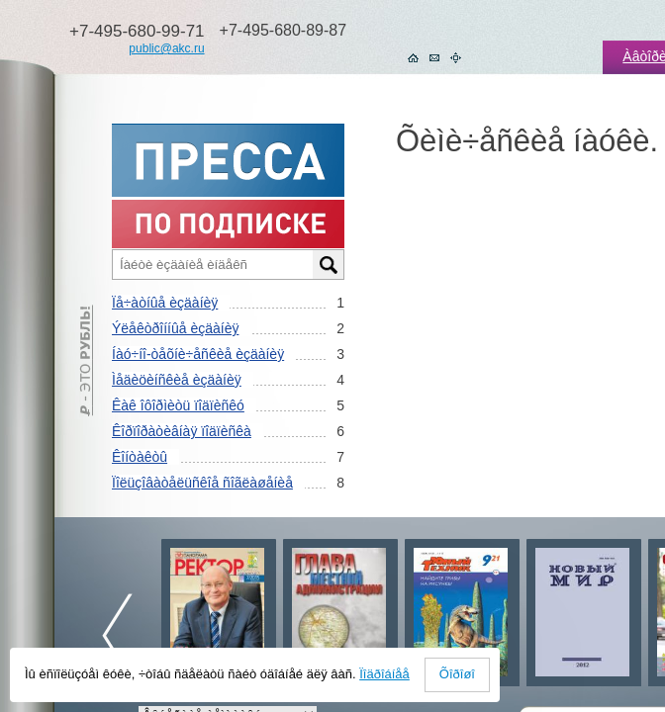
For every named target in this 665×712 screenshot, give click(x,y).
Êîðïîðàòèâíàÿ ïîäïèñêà (181, 431)
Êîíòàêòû (139, 457)
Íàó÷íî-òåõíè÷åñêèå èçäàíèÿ (198, 354)
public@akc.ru (166, 48)
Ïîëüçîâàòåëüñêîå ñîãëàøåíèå (202, 482)
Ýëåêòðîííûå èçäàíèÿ (175, 328)
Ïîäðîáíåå (384, 674)
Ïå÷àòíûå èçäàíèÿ (165, 303)
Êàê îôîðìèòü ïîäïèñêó (178, 405)
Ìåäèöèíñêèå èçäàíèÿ (176, 380)
